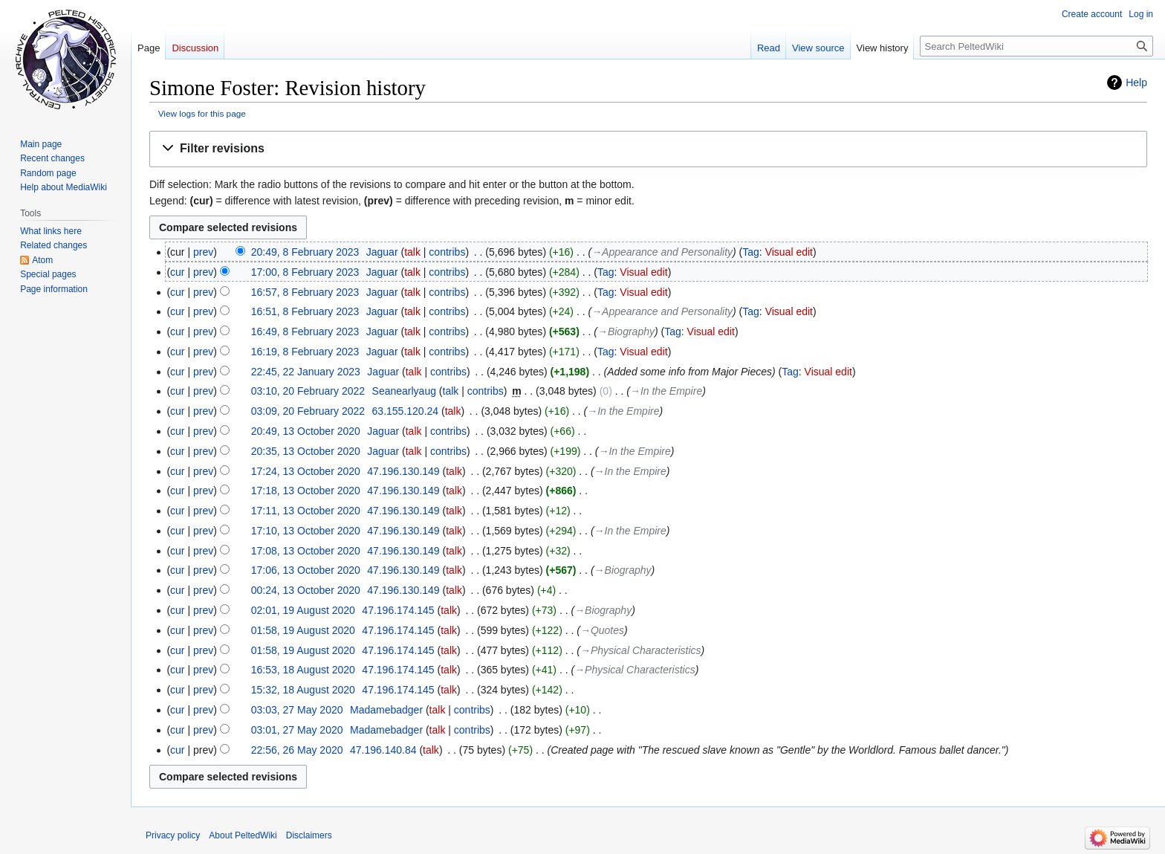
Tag (750, 252)
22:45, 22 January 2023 (305, 372)
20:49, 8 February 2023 (305, 252)
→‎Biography (626, 331)
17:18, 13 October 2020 (305, 490)
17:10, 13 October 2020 (305, 531)
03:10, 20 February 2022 (308, 391)
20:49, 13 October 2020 (305, 431)
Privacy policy (173, 835)
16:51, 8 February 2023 (305, 311)
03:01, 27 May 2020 (297, 730)
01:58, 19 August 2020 (303, 630)
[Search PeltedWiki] (1036, 46)
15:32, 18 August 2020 (303, 690)
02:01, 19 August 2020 (303, 610)
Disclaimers (309, 835)
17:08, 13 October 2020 (305, 551)
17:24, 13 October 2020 (305, 471)
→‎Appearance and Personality (662, 252)
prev (203, 252)
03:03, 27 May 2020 (297, 710)
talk (412, 252)
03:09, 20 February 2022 (308, 411)
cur (177, 272)
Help (1136, 82)
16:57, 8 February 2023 (305, 292)
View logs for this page (202, 113)
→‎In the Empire (666, 391)
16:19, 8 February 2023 (305, 352)
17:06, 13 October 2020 (305, 570)
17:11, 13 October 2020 (305, 511)
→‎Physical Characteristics (640, 650)
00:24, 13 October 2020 (305, 590)
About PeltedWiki (242, 835)
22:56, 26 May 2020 (297, 750)
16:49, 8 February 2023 (305, 331)
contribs (447, 252)
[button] (648, 149)
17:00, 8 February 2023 (305, 272)
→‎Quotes (602, 630)
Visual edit (789, 252)
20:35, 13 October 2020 (305, 451)
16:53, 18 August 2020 (303, 670)
